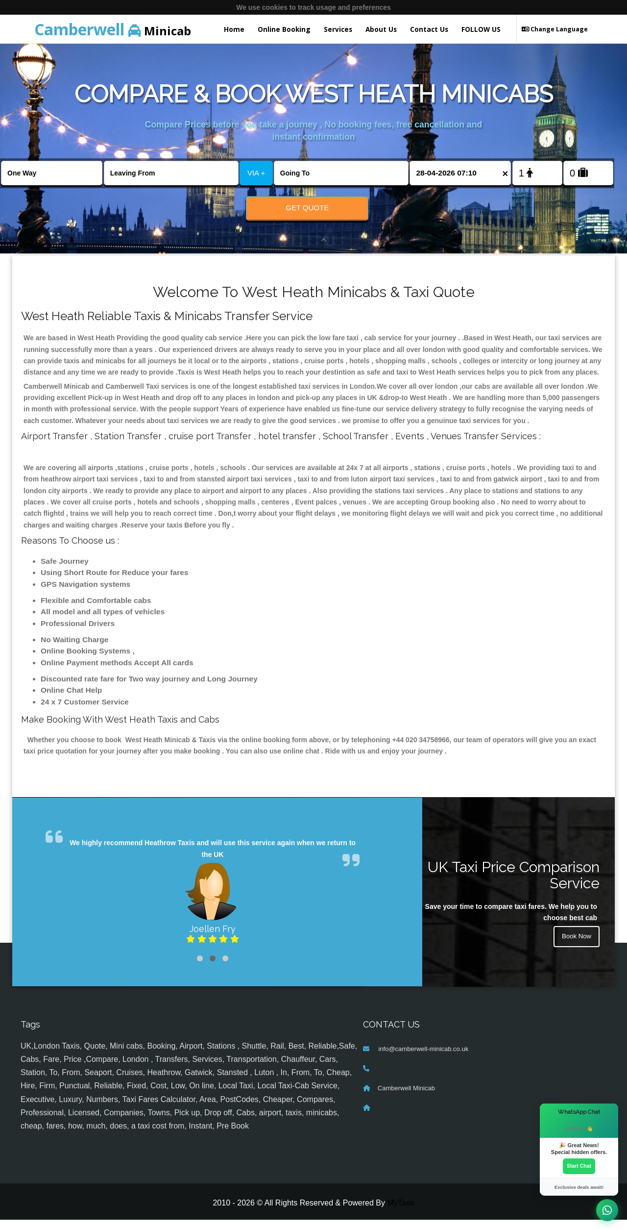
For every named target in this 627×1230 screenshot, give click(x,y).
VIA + (256, 173)
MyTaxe (400, 1213)
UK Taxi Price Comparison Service (514, 885)
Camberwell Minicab (406, 1098)
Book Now (575, 948)
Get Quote (307, 207)
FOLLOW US (481, 29)
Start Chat (579, 1166)
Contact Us (429, 29)
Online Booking (284, 29)
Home (234, 29)
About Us (381, 29)
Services (338, 29)
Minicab (112, 29)
